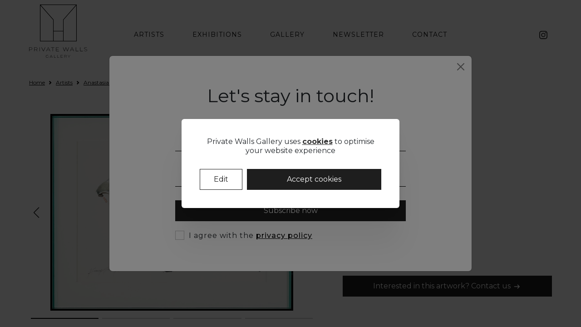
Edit (221, 179)
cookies (317, 141)
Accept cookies (314, 179)
